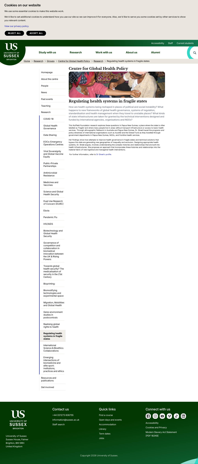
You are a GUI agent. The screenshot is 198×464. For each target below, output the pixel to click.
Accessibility (157, 43)
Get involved (47, 387)
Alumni (155, 52)
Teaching (45, 105)
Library (102, 429)
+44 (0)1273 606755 (62, 415)
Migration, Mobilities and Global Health (53, 304)
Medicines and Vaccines (50, 183)
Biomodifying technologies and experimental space (53, 293)
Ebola (46, 210)
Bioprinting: (49, 283)
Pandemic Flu (50, 217)
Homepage (47, 72)
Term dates (104, 433)
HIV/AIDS (48, 224)
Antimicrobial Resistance (50, 174)
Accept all (36, 33)
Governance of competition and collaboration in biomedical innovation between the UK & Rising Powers (53, 251)
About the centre (49, 79)
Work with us (104, 52)
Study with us (47, 52)
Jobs (101, 438)
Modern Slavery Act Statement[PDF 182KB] (161, 434)
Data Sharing (50, 135)
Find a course (106, 415)
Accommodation (107, 424)
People (44, 85)
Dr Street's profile (103, 154)
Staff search (58, 424)
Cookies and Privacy (156, 427)
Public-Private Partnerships (50, 164)
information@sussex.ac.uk (65, 419)
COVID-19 (48, 119)
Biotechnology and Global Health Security (53, 233)
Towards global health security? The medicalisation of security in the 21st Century (53, 271)
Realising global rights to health (51, 325)
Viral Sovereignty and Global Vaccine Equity (53, 154)
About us (131, 52)
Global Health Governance (50, 127)
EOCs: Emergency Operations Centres (53, 143)
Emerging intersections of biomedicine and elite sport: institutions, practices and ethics (53, 364)
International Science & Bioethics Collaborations (53, 348)
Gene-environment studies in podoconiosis (53, 315)
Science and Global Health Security (53, 193)
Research (76, 52)
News (44, 92)
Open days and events (110, 419)
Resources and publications (48, 379)
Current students (185, 43)
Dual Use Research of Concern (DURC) (53, 202)
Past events (47, 99)
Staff (170, 43)
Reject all (14, 33)
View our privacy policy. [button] (16, 26)
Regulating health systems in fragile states (52, 336)
